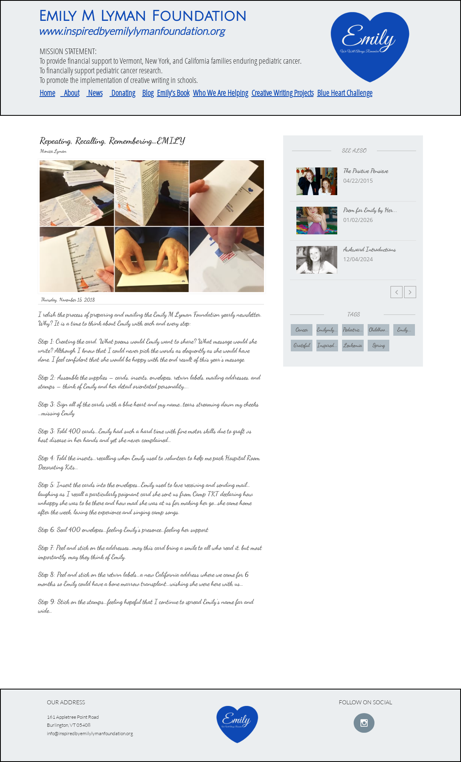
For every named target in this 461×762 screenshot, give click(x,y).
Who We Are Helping (220, 92)
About (71, 92)
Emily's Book (173, 92)
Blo (146, 92)
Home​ (47, 92)
